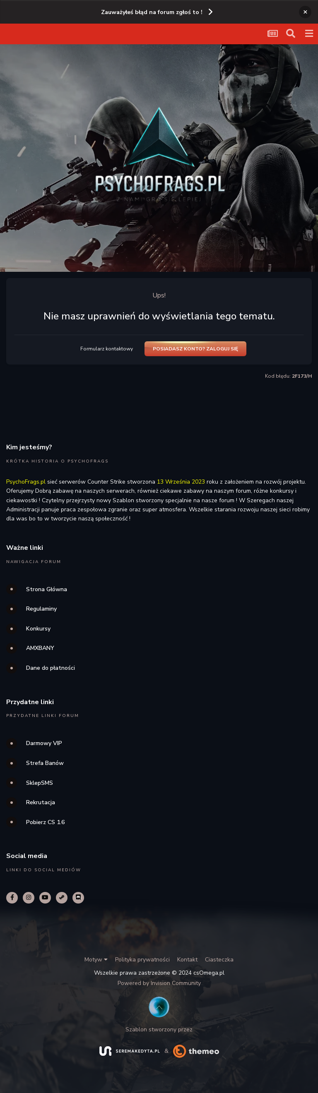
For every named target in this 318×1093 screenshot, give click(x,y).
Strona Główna (46, 589)
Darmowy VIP (44, 743)
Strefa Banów (45, 763)
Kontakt (187, 960)
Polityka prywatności (142, 960)
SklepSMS (39, 783)
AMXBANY (40, 648)
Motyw (96, 960)
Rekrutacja (40, 802)
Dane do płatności (50, 668)
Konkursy (38, 629)
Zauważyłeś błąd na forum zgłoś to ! (151, 12)
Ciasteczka (219, 960)
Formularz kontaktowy (106, 348)
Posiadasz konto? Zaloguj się (195, 348)
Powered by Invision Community (159, 983)
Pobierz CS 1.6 (45, 822)
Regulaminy (41, 609)
